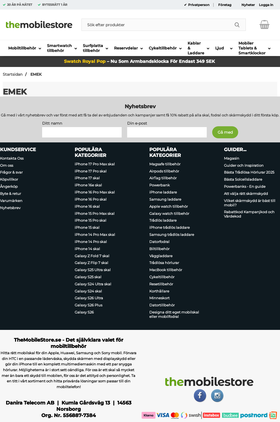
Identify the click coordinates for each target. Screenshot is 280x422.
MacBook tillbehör (165, 270)
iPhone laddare (163, 192)
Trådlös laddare (163, 220)
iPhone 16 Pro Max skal (95, 192)
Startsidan (12, 74)
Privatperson (198, 5)
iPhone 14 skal (87, 249)
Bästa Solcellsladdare (243, 179)
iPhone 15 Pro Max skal (95, 213)
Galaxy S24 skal (88, 291)
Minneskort (159, 298)
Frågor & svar (11, 172)
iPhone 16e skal (88, 185)
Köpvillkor (9, 179)
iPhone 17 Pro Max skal (95, 164)
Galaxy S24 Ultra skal (93, 284)
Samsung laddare (165, 199)
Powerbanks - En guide (245, 186)
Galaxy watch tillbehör (169, 213)
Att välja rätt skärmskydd (246, 193)
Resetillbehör (161, 284)
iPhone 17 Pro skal (91, 171)
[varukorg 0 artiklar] (265, 25)
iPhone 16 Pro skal (91, 199)
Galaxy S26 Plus (88, 305)
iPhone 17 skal (87, 178)
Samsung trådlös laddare (171, 234)
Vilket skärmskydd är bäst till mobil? (249, 202)
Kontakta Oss (12, 158)
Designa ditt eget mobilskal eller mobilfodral (174, 314)
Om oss (6, 165)
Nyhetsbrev (10, 208)
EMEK (35, 74)
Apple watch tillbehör (168, 206)
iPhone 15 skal (87, 227)
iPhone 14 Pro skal (91, 241)
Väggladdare (161, 256)
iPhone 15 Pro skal (90, 220)
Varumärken (11, 200)
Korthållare (159, 291)
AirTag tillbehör (163, 178)
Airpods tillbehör (164, 171)
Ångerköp (9, 186)
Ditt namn (52, 123)
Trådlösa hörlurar (164, 262)
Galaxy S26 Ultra (89, 298)
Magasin (231, 158)
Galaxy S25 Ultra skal (93, 270)
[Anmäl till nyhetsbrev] (225, 132)
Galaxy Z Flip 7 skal (91, 262)
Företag (224, 5)
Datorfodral (159, 241)
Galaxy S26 (84, 312)
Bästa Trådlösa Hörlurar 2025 (249, 172)
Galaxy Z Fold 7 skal (92, 256)
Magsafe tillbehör (164, 164)
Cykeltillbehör (161, 277)
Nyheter (248, 5)
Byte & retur (10, 193)
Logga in (266, 5)
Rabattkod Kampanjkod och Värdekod (249, 214)
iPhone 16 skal (87, 206)
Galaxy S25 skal (88, 277)
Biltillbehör (159, 249)
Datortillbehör (162, 305)
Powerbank (159, 185)
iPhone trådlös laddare (169, 227)
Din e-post (137, 123)
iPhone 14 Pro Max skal (95, 234)
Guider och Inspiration (244, 165)
